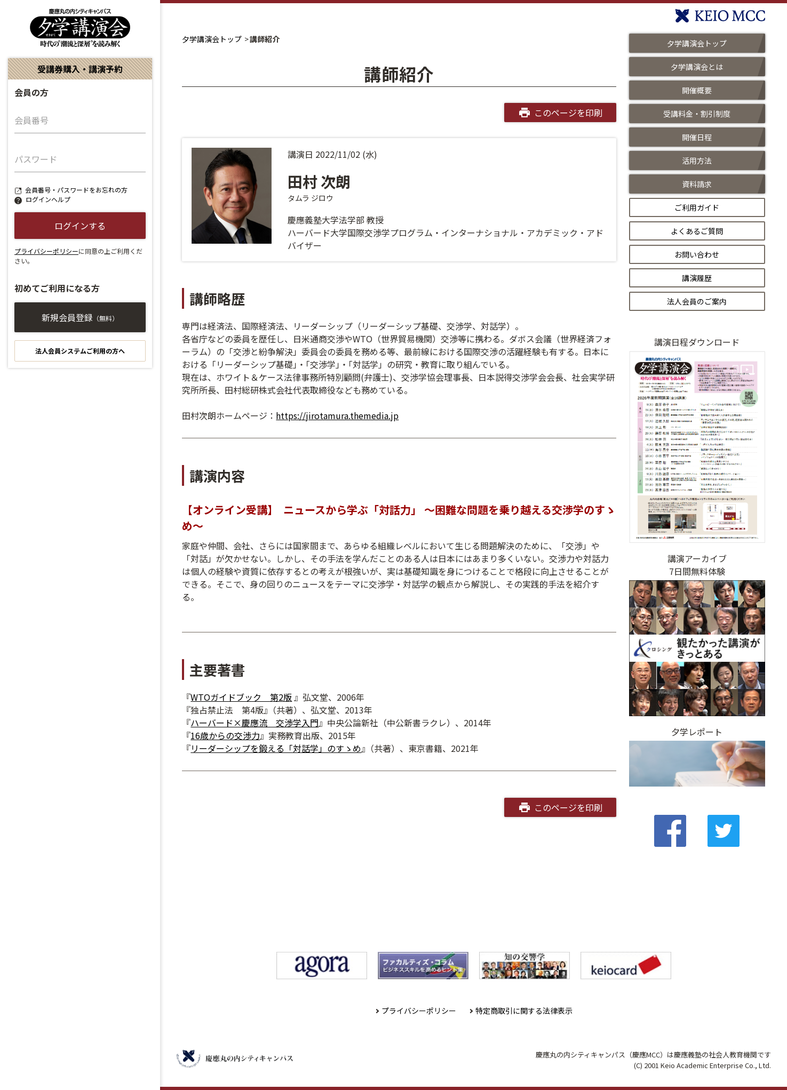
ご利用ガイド (696, 207)
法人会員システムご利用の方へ (80, 350)
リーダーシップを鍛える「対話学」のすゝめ (275, 748)
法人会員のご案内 (697, 301)
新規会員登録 (80, 317)
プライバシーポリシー (46, 250)
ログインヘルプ (48, 199)
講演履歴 (697, 277)
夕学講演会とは (697, 66)
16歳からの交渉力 (225, 735)
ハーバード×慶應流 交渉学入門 (254, 722)
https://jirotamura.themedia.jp (337, 415)
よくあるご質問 (697, 231)
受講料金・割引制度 (696, 113)
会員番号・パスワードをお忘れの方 (76, 189)
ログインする (80, 225)
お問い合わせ (696, 254)
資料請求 (697, 184)
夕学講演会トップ (212, 39)
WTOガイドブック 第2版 (241, 697)
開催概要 (697, 90)
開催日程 (697, 137)
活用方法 (697, 160)
